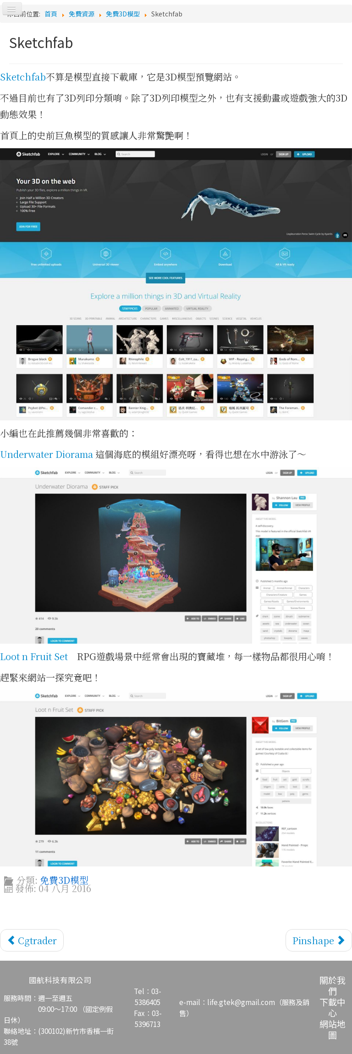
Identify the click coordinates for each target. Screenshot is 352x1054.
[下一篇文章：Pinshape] (319, 940)
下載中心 (332, 1007)
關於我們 (332, 985)
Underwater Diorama (46, 454)
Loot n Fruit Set (34, 656)
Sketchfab (23, 76)
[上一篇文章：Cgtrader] (32, 940)
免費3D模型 (64, 880)
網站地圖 (332, 1029)
